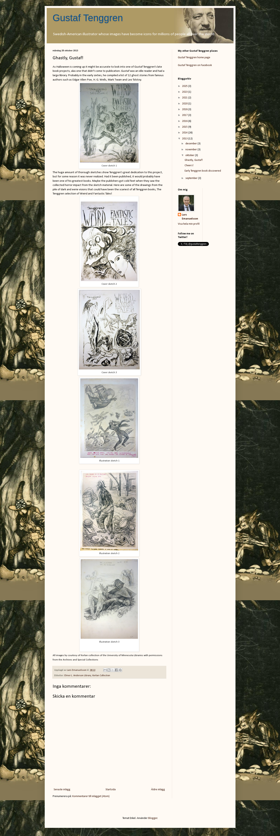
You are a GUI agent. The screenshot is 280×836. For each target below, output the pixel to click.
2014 (185, 132)
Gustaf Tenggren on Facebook (195, 65)
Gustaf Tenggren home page (194, 57)
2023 (185, 91)
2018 (185, 109)
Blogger (152, 818)
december (191, 143)
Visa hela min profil (189, 223)
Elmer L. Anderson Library (77, 675)
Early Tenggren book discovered (203, 170)
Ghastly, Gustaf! (194, 160)
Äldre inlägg (158, 789)
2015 (185, 126)
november (191, 149)
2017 (185, 115)
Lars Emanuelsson (190, 216)
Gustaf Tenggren (88, 18)
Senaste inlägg (62, 789)
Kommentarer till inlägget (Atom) (90, 796)
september (191, 178)
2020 (185, 103)
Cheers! (189, 165)
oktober (190, 155)
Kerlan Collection (101, 675)
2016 (185, 121)
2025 (185, 86)
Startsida (111, 789)
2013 (185, 138)
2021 (185, 97)
